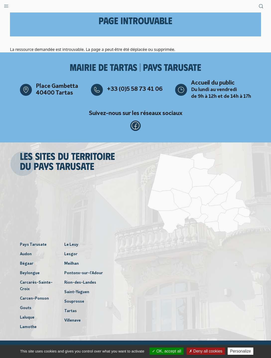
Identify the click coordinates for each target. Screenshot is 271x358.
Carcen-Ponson (34, 300)
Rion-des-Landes (80, 284)
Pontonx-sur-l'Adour (83, 275)
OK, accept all (166, 351)
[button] (6, 5)
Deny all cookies (205, 351)
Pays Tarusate (33, 246)
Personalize (240, 351)
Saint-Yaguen (76, 294)
